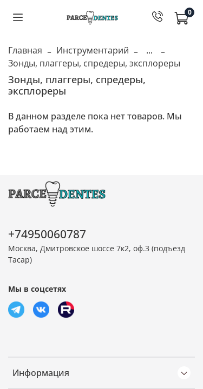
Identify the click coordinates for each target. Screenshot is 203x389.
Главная (25, 50)
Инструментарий (92, 50)
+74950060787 (47, 234)
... (149, 50)
